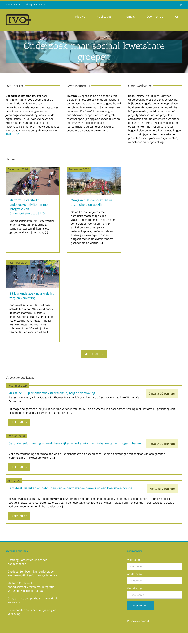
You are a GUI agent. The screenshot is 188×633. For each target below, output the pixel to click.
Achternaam (135, 574)
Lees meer (19, 422)
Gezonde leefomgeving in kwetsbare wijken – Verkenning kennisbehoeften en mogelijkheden (74, 443)
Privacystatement (138, 621)
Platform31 (12, 134)
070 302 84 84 (14, 4)
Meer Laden (94, 354)
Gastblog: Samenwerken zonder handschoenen (27, 562)
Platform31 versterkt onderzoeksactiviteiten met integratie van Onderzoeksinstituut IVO (31, 586)
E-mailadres (134, 588)
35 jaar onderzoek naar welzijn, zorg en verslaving (32, 612)
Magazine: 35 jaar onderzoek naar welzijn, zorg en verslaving (51, 393)
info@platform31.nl (35, 4)
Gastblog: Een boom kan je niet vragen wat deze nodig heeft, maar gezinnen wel (33, 573)
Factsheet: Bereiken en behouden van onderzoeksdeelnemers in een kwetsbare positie (70, 488)
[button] (176, 16)
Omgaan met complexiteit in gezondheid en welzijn (33, 600)
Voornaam (133, 560)
